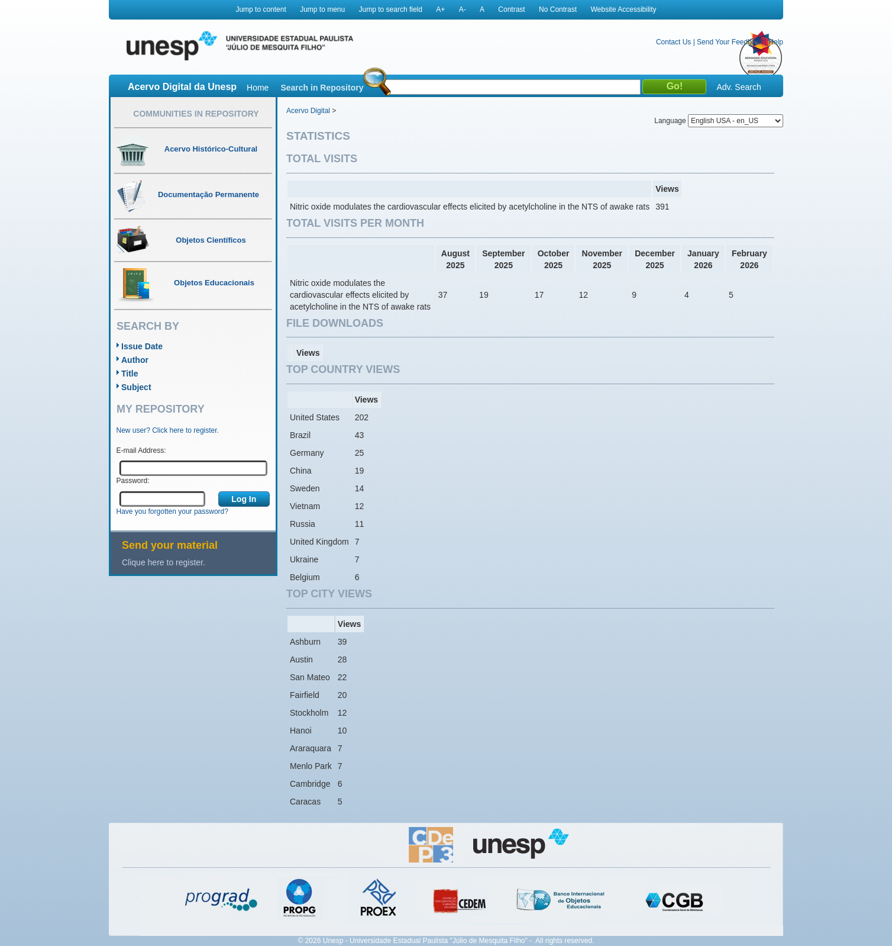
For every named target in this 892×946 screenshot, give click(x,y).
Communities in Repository (195, 113)
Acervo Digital (308, 111)
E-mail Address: (141, 450)
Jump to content (260, 9)
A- (462, 9)
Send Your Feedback (729, 42)
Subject (136, 387)
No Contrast (558, 9)
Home (258, 87)
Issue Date (142, 346)
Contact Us (673, 42)
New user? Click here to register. (168, 430)
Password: (133, 481)
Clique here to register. (163, 562)
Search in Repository (321, 87)
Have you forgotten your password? (172, 511)
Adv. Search (738, 87)
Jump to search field (390, 9)
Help (775, 42)
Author (134, 360)
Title (129, 373)
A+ (440, 9)
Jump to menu (322, 9)
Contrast (511, 9)
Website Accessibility (623, 9)
